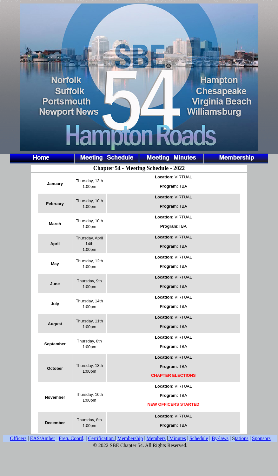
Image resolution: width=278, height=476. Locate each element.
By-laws (220, 438)
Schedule (198, 438)
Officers (18, 438)
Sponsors (261, 438)
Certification (101, 438)
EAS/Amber (42, 438)
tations (241, 438)
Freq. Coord (71, 438)
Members (156, 438)
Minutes (177, 438)
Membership (130, 438)
